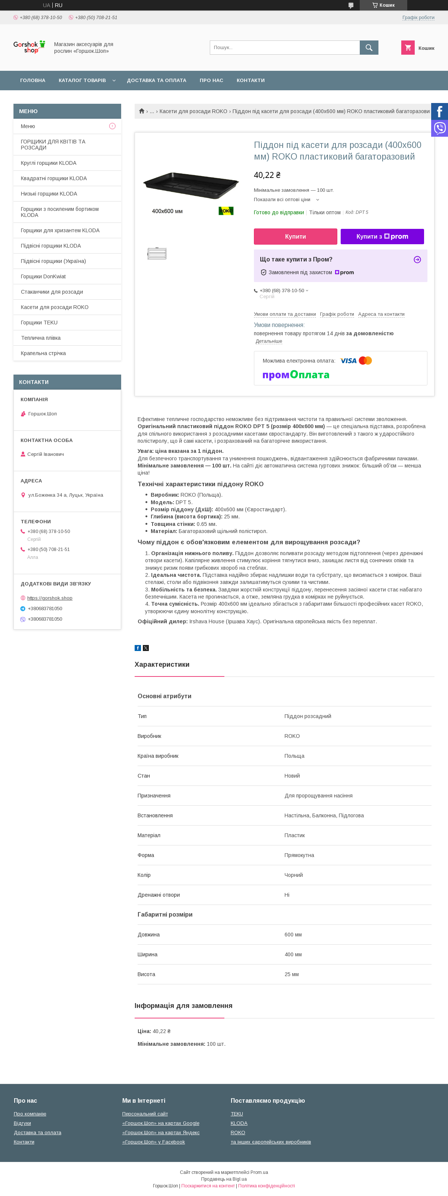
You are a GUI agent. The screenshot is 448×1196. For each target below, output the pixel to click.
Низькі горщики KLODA (49, 194)
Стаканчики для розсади (52, 292)
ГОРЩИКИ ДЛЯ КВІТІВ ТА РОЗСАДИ (53, 145)
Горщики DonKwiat (43, 276)
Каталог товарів (82, 80)
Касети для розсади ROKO (193, 111)
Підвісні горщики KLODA (51, 246)
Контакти (251, 80)
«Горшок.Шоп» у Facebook (153, 1142)
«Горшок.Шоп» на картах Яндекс (161, 1132)
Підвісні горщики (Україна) (53, 261)
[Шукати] (369, 47)
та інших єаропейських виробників (271, 1142)
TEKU (237, 1114)
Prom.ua (259, 1172)
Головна (32, 80)
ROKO (238, 1132)
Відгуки (22, 1123)
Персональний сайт (145, 1114)
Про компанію (30, 1114)
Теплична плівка (41, 338)
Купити (295, 236)
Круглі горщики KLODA (48, 163)
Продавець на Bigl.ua (224, 1179)
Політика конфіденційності (266, 1186)
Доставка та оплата (156, 80)
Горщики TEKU (39, 323)
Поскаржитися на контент (208, 1186)
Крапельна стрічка (43, 353)
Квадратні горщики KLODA (54, 178)
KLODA (239, 1123)
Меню (28, 126)
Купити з (382, 236)
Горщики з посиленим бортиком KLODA (60, 212)
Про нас (211, 80)
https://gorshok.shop (50, 598)
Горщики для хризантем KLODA (60, 230)
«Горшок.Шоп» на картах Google (160, 1123)
